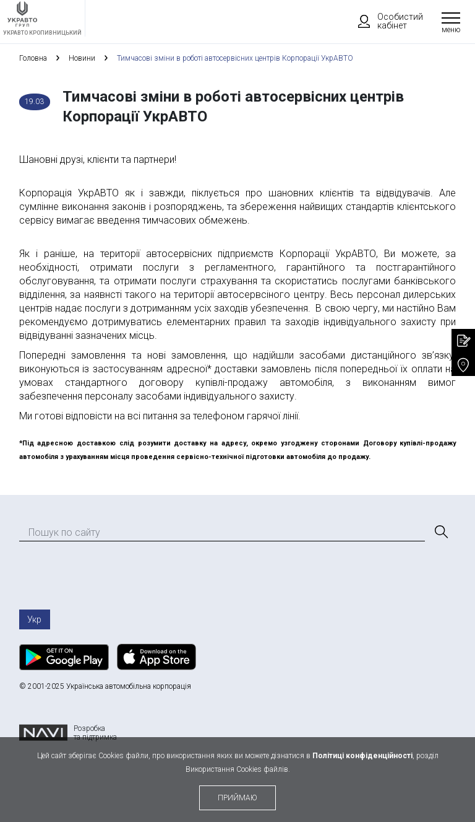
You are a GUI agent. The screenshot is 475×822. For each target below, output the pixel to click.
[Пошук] (440, 532)
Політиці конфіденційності (362, 755)
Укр (34, 619)
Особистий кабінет (384, 21)
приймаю (237, 798)
